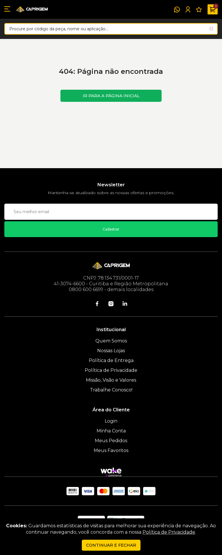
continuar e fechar (111, 545)
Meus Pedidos (111, 440)
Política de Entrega (111, 360)
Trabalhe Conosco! (111, 390)
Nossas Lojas (111, 350)
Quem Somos (111, 341)
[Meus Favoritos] (199, 9)
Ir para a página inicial (111, 95)
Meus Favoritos (111, 450)
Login (111, 421)
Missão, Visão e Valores (111, 380)
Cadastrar (111, 229)
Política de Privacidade (111, 370)
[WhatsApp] (177, 9)
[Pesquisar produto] (211, 29)
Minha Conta (111, 431)
